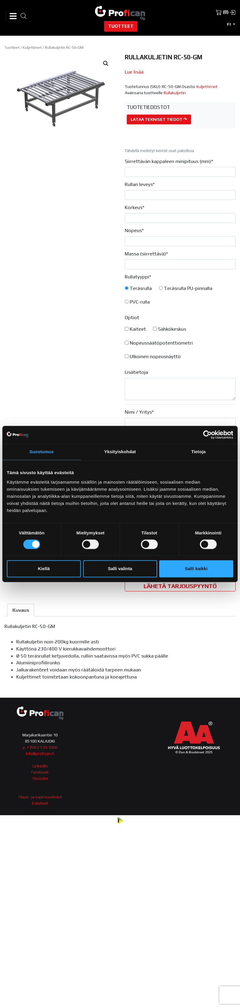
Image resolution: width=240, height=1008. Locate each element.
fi (229, 24)
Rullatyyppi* (138, 277)
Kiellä (44, 568)
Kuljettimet (32, 47)
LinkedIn (40, 766)
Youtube (40, 778)
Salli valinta (120, 568)
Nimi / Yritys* (139, 412)
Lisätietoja (136, 372)
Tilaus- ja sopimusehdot (40, 797)
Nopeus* (134, 230)
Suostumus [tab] (41, 451)
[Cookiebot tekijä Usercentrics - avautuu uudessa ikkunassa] (207, 434)
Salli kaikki (196, 568)
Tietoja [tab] (198, 451)
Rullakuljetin (175, 92)
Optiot (132, 317)
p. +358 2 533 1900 (40, 747)
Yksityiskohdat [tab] (120, 451)
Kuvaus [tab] (20, 610)
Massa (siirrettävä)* (146, 254)
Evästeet (40, 803)
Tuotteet (121, 26)
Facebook (40, 772)
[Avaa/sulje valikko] (13, 16)
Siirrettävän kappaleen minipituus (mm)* (169, 161)
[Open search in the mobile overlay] (24, 15)
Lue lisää (134, 72)
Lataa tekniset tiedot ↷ (159, 119)
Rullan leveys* (140, 184)
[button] (106, 63)
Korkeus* (134, 207)
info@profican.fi (40, 753)
